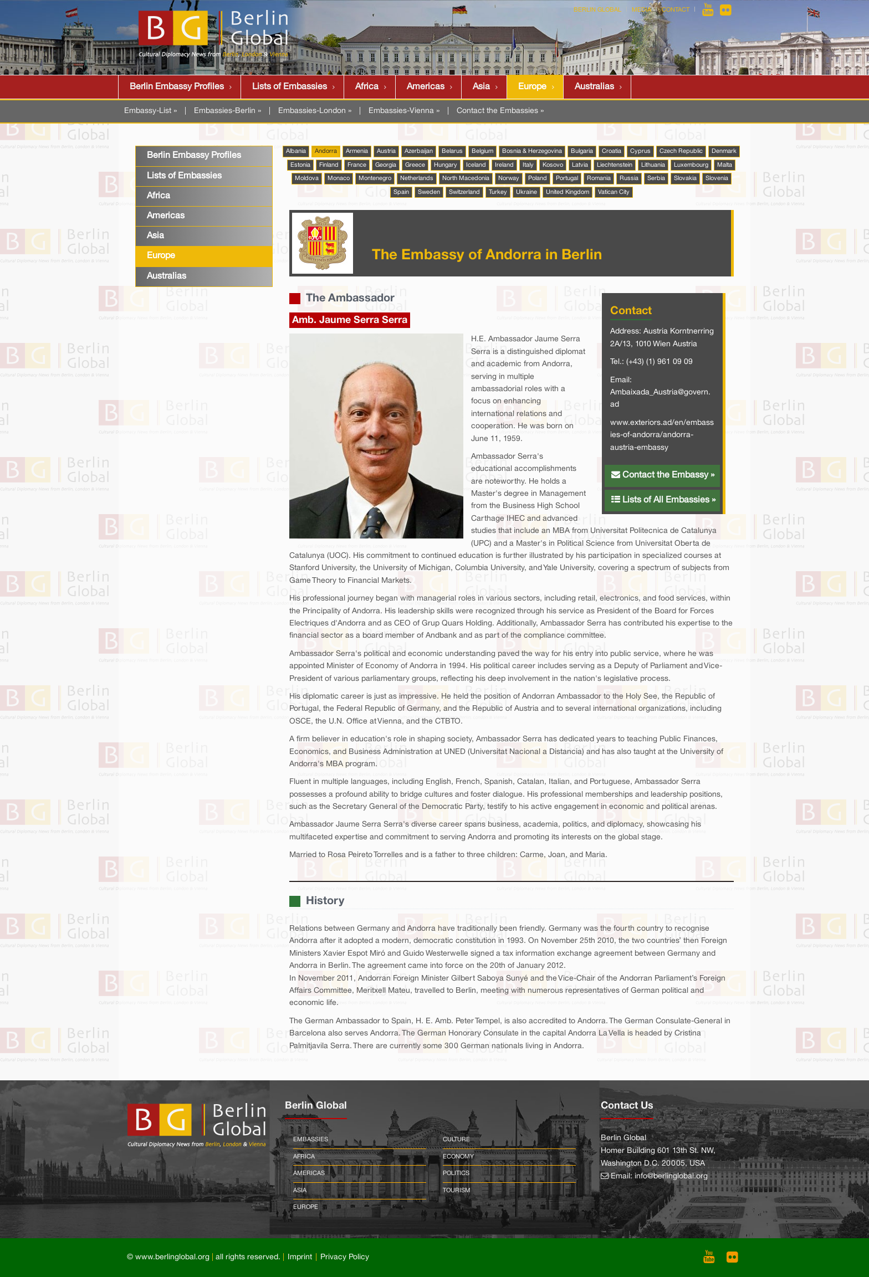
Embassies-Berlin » (227, 111)
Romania (599, 178)
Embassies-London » (314, 111)
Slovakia (685, 178)
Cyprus (640, 151)
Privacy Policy (344, 1257)
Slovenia (717, 178)
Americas (425, 87)
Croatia (611, 151)
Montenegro (375, 178)
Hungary (445, 165)
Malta (724, 165)
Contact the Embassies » (500, 111)
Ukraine (526, 192)
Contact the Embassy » (662, 474)
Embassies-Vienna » (404, 111)
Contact (675, 10)
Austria (386, 151)
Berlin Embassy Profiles (177, 87)
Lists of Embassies (289, 87)
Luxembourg (691, 165)
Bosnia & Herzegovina (532, 151)
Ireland (504, 165)
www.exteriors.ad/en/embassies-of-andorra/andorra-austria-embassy (662, 435)
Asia (481, 87)
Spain (401, 192)
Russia (629, 178)
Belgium (482, 151)
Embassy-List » (150, 111)
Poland (537, 178)
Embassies (310, 1139)
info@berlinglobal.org (671, 1176)
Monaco (339, 178)
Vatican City (614, 192)
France (356, 165)
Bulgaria (582, 151)
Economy (458, 1157)
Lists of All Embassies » (663, 499)
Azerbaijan (419, 151)
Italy (528, 165)
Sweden (429, 192)
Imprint (300, 1257)
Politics (456, 1173)
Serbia (656, 178)
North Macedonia (465, 178)
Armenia (357, 151)
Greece (415, 165)
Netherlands (416, 178)
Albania (296, 151)
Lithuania (653, 165)
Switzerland (464, 192)
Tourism (457, 1190)
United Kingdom (567, 192)
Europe (532, 87)
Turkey (498, 192)
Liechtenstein (614, 165)
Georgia (385, 165)
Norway (508, 178)
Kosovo (553, 165)
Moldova (307, 178)
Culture (456, 1139)
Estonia (300, 165)
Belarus (452, 151)
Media (641, 10)
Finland (329, 165)
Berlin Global (597, 10)
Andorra (326, 151)
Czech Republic (681, 151)
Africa (367, 87)
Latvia (580, 165)
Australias (594, 87)
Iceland (476, 165)
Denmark (724, 151)
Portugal (567, 178)
